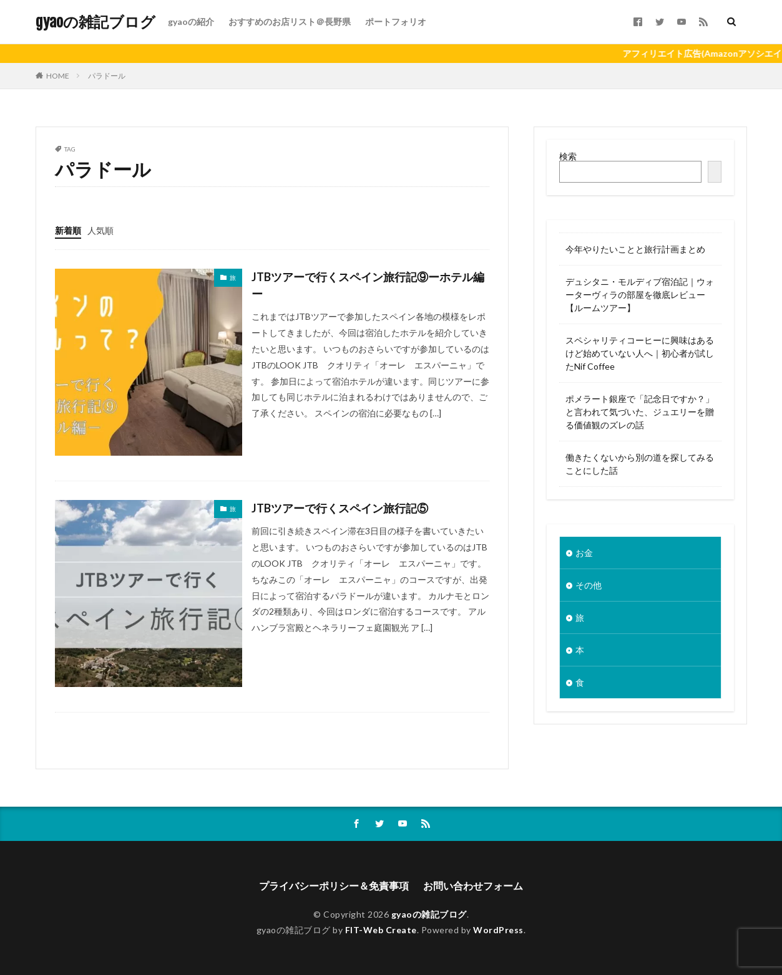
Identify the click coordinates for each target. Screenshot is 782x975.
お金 (584, 552)
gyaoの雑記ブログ (95, 21)
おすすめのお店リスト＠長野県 (289, 21)
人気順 (100, 230)
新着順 (68, 230)
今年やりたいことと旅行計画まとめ (635, 249)
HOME (57, 75)
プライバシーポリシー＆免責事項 (334, 885)
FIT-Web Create (381, 930)
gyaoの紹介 (191, 21)
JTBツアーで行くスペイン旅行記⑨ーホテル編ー (368, 285)
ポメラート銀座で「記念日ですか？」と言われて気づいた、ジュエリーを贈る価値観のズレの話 (639, 411)
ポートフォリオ (395, 21)
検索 (568, 156)
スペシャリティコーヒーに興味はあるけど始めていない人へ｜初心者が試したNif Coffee (639, 353)
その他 (588, 585)
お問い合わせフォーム (473, 885)
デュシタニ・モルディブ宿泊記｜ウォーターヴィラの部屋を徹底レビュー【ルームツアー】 (639, 294)
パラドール (106, 75)
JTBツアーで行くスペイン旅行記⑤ (340, 508)
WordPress (498, 930)
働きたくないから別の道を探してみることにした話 (639, 464)
